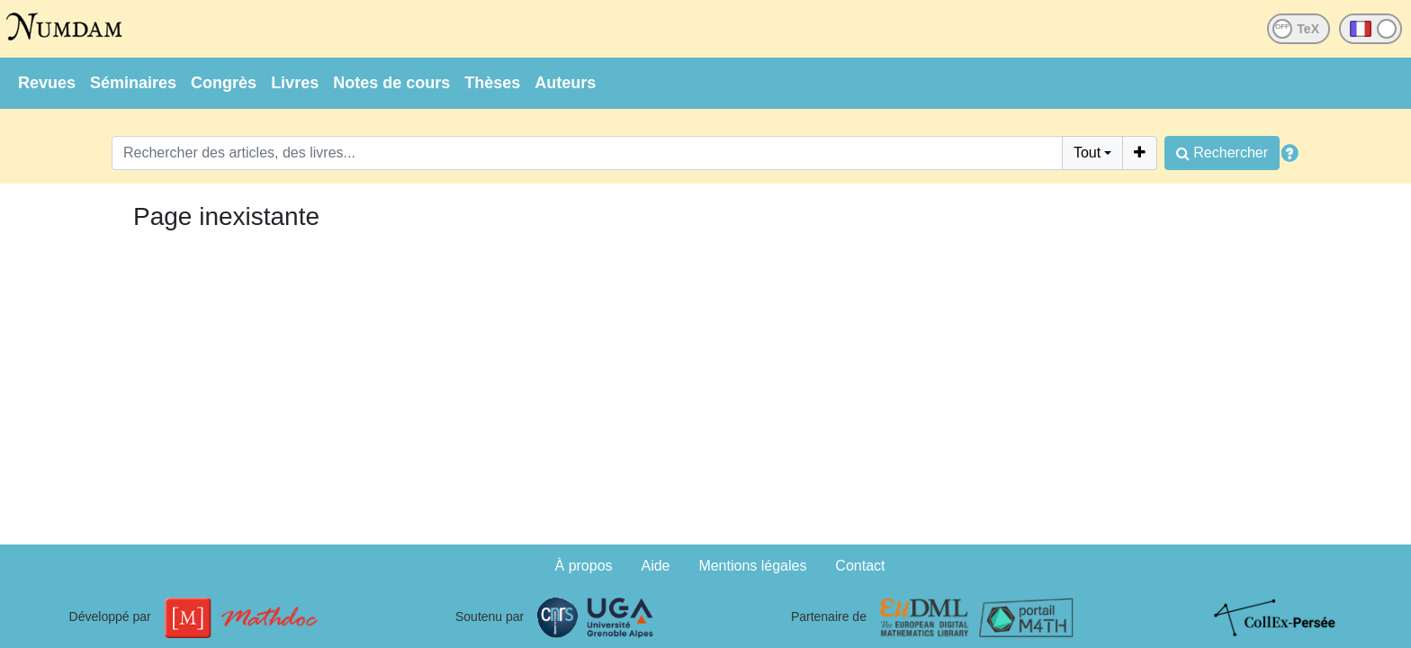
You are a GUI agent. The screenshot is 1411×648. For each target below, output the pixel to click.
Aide (655, 565)
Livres (295, 83)
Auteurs (565, 83)
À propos (584, 565)
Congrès (223, 83)
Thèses (492, 83)
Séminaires (133, 83)
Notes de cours (391, 83)
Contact (860, 565)
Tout (1087, 152)
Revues (47, 83)
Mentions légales (752, 565)
